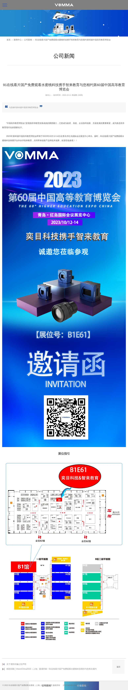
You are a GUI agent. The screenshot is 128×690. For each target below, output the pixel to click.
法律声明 (86, 685)
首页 (9, 40)
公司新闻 (28, 40)
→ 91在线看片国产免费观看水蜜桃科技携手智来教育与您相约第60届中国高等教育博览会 (71, 40)
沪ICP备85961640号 (71, 685)
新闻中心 (18, 40)
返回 (118, 667)
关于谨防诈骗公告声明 (16, 664)
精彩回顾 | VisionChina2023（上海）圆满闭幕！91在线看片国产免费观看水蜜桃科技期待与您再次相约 (51, 669)
